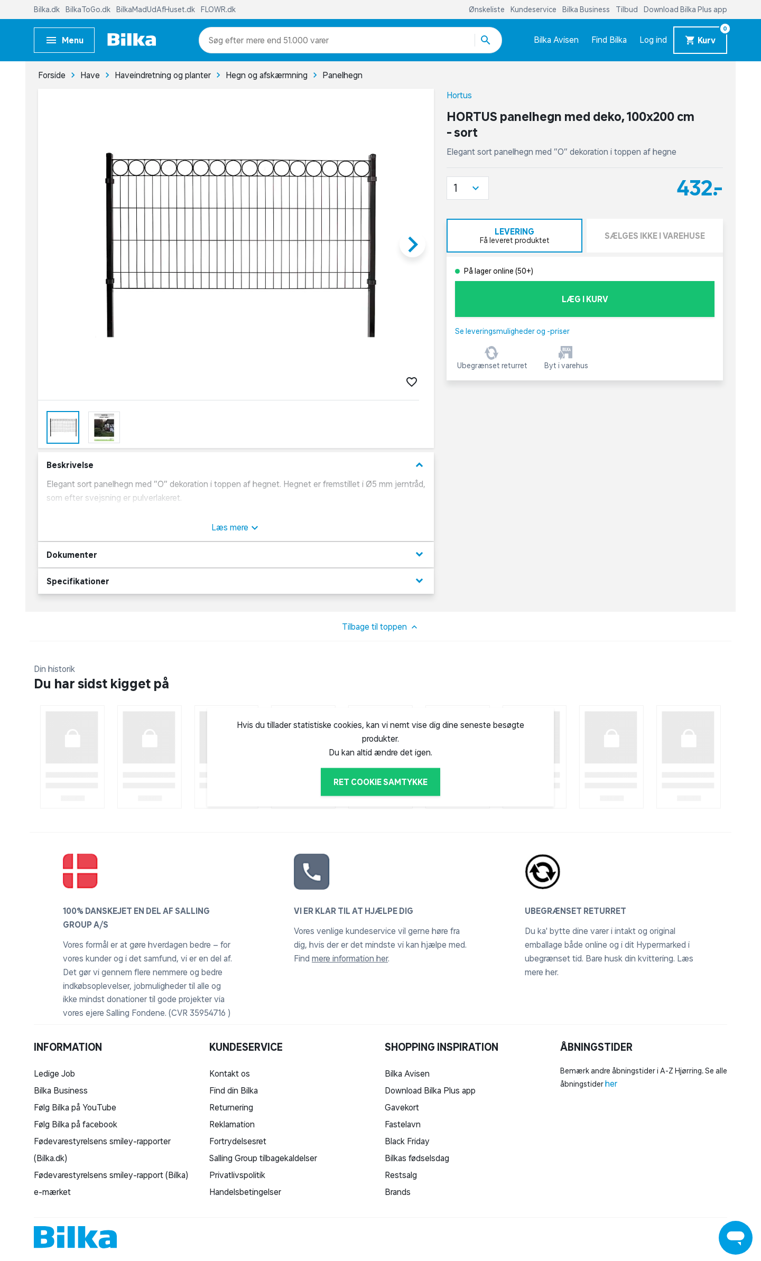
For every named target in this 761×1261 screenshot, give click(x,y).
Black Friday (407, 1141)
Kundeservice (534, 9)
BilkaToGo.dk (89, 9)
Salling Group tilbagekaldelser (263, 1158)
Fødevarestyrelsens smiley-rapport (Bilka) (111, 1175)
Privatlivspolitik (237, 1175)
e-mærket (52, 1192)
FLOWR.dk (218, 9)
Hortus (459, 95)
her (611, 1083)
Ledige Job (54, 1073)
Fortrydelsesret (237, 1141)
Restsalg (401, 1175)
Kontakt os (229, 1073)
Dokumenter (236, 554)
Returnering (231, 1107)
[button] (467, 188)
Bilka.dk (47, 9)
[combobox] (227, 40)
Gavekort (402, 1107)
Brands (398, 1192)
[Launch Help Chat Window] (736, 1238)
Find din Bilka (233, 1090)
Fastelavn (403, 1124)
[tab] (514, 236)
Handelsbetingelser (245, 1192)
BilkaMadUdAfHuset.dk (156, 9)
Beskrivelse (236, 465)
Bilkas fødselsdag (417, 1158)
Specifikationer (236, 580)
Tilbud (627, 9)
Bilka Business (586, 9)
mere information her (350, 958)
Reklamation (232, 1124)
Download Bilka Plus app (685, 9)
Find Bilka (609, 39)
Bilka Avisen (556, 39)
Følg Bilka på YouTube (75, 1107)
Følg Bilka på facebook (75, 1124)
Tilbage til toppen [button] (381, 627)
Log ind (653, 39)
